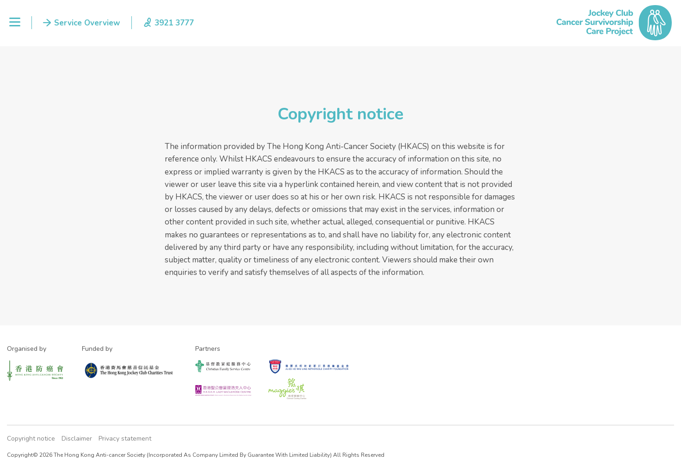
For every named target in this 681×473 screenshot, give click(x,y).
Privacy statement (125, 438)
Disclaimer (77, 438)
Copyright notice (31, 438)
